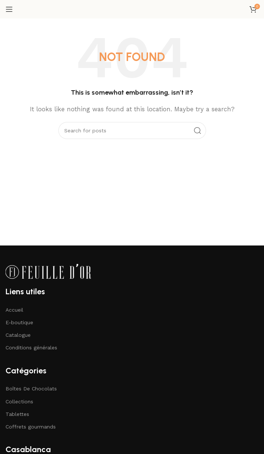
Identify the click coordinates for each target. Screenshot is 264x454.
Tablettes (17, 414)
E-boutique (19, 322)
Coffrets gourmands (31, 427)
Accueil (14, 310)
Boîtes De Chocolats (31, 389)
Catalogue (18, 335)
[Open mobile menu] (9, 9)
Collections (19, 401)
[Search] (132, 130)
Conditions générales (31, 347)
